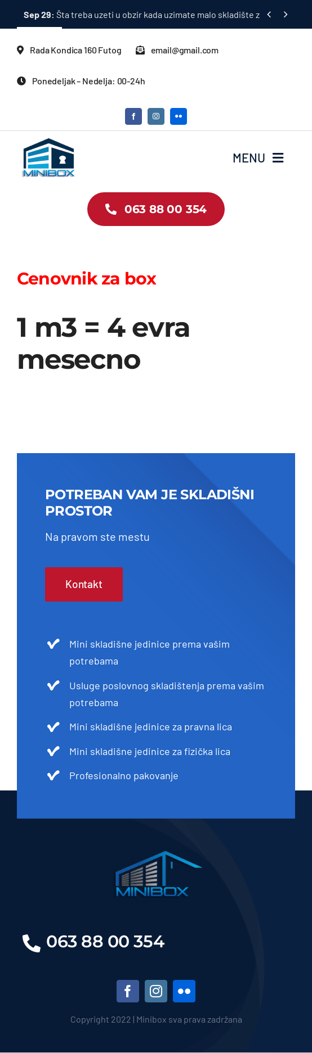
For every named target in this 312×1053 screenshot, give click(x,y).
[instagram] (156, 116)
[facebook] (133, 116)
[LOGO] (156, 853)
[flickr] (178, 116)
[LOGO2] (49, 143)
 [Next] (286, 13)
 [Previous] (269, 13)
